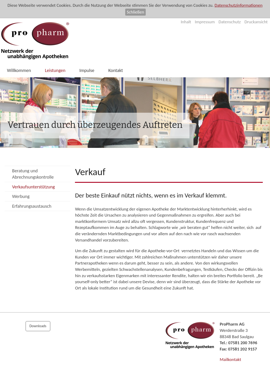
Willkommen (19, 70)
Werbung (21, 196)
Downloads (38, 326)
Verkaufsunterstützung (33, 187)
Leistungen (55, 70)
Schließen (135, 12)
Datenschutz (230, 21)
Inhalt (186, 21)
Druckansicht (256, 21)
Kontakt (115, 70)
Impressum (205, 21)
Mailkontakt (230, 359)
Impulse (86, 70)
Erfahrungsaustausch (31, 206)
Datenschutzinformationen (239, 5)
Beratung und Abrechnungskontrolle (33, 174)
